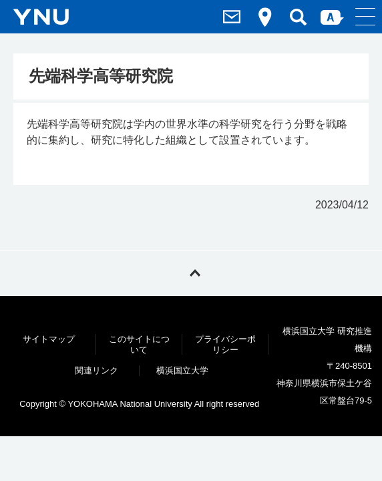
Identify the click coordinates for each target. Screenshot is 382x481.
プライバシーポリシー (225, 344)
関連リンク (96, 370)
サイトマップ (49, 339)
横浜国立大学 (182, 370)
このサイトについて (139, 344)
